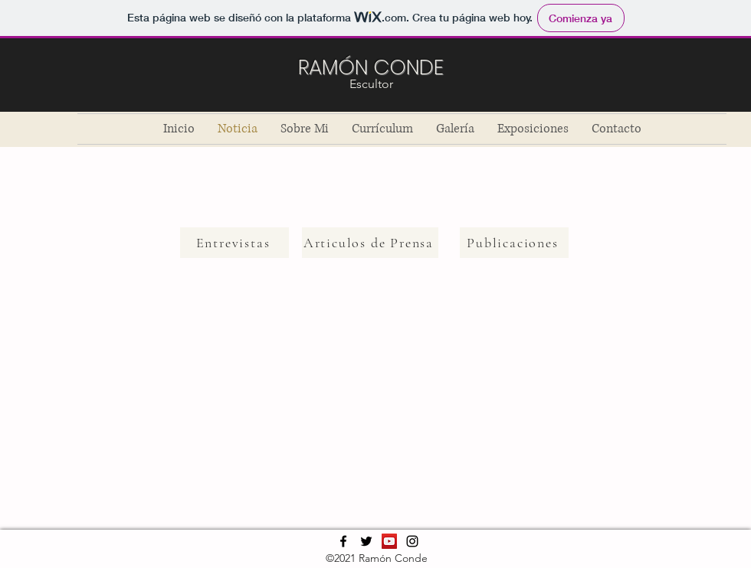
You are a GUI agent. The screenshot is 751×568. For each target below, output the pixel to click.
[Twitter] (366, 541)
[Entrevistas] (234, 242)
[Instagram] (412, 541)
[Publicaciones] (514, 242)
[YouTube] (389, 541)
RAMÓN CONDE (371, 67)
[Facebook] (343, 541)
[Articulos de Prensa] (370, 242)
